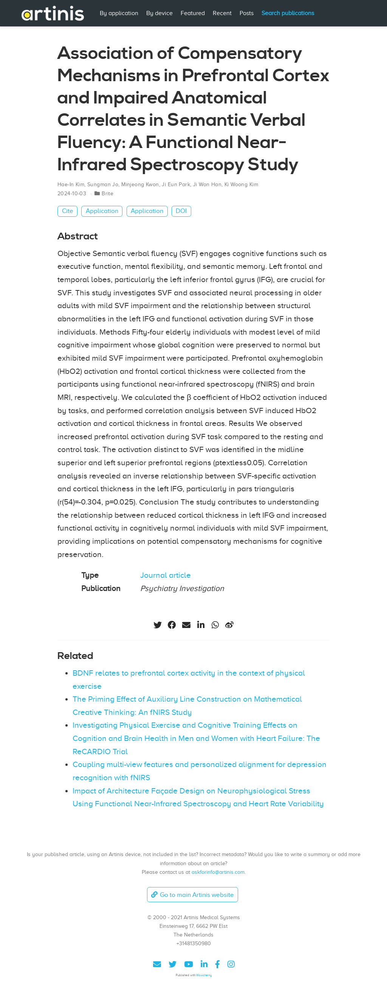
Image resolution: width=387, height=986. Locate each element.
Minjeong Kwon (140, 184)
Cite (67, 210)
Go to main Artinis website (192, 894)
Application (102, 210)
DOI (181, 210)
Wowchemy (204, 975)
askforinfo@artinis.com (218, 872)
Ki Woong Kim (241, 184)
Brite (107, 193)
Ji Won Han (207, 184)
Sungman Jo (102, 184)
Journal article (165, 575)
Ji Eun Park (176, 184)
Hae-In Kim (70, 184)
